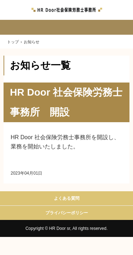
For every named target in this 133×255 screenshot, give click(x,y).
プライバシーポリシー (66, 212)
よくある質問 (66, 198)
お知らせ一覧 (40, 65)
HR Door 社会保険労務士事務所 (66, 10)
